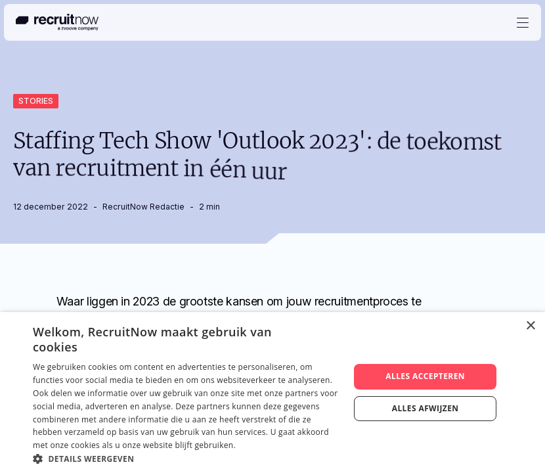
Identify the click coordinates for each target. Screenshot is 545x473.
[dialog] (272, 392)
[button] (186, 457)
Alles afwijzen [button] (425, 408)
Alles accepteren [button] (425, 376)
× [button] (530, 326)
